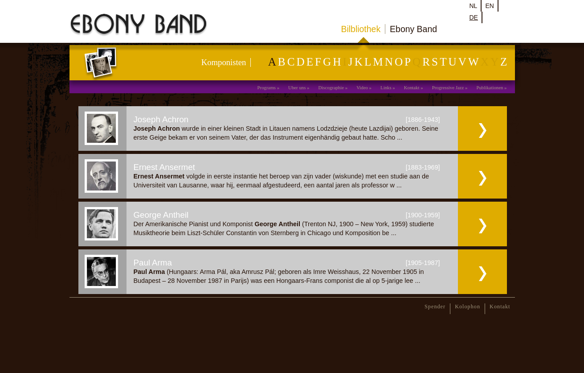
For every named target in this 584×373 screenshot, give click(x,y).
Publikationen (489, 87)
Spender (435, 306)
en (489, 5)
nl (474, 5)
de (474, 17)
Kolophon (467, 306)
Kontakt (412, 87)
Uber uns (297, 87)
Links (386, 87)
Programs (266, 87)
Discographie (331, 87)
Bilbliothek (361, 29)
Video (362, 87)
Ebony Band (413, 29)
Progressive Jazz (448, 87)
